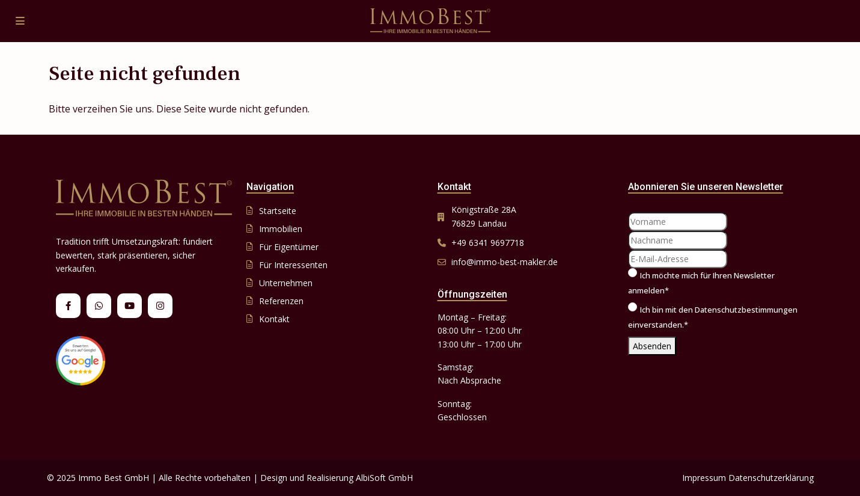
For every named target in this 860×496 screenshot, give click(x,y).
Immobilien (280, 228)
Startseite (277, 210)
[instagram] (160, 305)
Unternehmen (286, 283)
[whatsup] (99, 305)
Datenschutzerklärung (771, 477)
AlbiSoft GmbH (384, 477)
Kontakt (274, 319)
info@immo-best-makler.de (504, 262)
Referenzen (281, 301)
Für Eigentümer (289, 247)
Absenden (652, 346)
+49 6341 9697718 (487, 242)
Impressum (704, 477)
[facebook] (68, 305)
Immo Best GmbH (113, 477)
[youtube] (129, 305)
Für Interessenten (293, 265)
